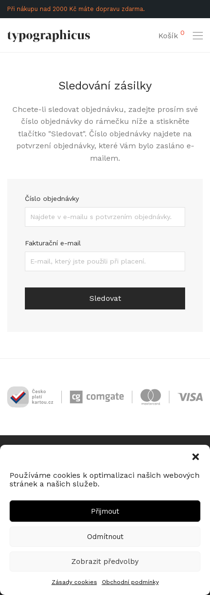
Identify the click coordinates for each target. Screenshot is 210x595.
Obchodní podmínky (130, 582)
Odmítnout (105, 536)
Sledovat (105, 298)
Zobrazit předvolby (105, 561)
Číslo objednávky (52, 198)
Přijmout (105, 511)
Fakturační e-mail (53, 243)
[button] (195, 457)
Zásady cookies (74, 582)
